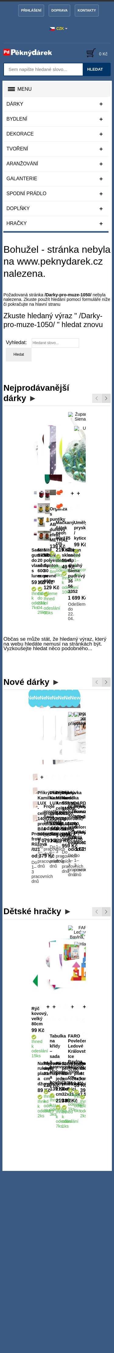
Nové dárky (26, 599)
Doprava (59, 10)
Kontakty (87, 10)
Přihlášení (31, 10)
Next (106, 398)
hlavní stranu (47, 304)
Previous (96, 398)
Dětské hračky (32, 769)
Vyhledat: (16, 342)
